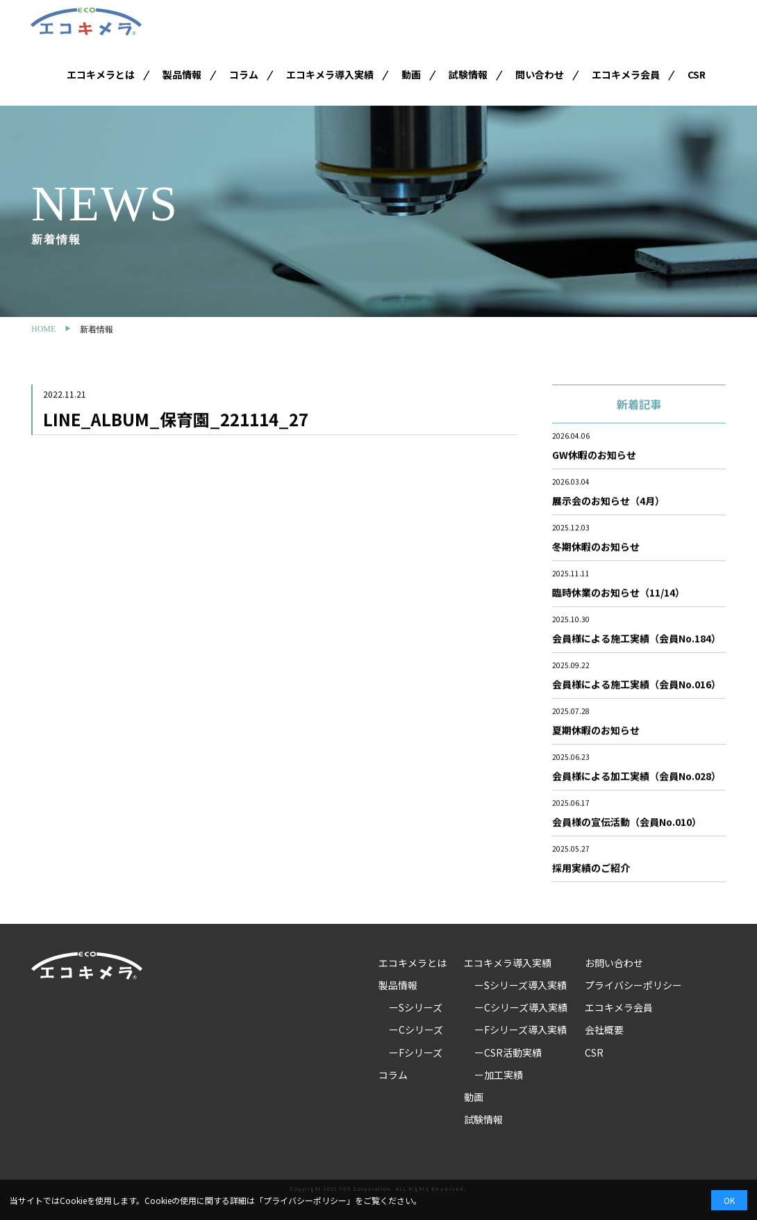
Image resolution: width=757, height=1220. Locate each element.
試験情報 (468, 74)
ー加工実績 (498, 1075)
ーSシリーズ (415, 1007)
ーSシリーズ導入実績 (520, 985)
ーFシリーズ (415, 1052)
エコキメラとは (101, 74)
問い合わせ (539, 74)
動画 (411, 74)
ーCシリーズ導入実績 (520, 1007)
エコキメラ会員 (626, 74)
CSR (697, 74)
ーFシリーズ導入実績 (520, 1029)
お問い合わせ (614, 963)
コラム (243, 74)
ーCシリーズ (416, 1029)
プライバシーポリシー (633, 985)
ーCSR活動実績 (508, 1052)
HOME (43, 329)
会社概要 (604, 1029)
